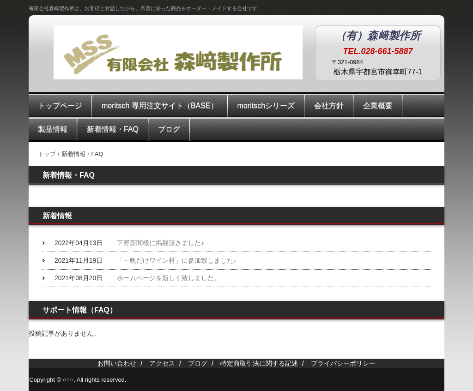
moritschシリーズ (266, 105)
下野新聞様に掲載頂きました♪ (160, 243)
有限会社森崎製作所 (167, 56)
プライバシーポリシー (343, 363)
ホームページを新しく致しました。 (168, 278)
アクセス (162, 363)
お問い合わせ (116, 363)
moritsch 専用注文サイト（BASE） (160, 105)
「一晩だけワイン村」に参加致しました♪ (176, 260)
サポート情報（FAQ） (79, 310)
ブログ (169, 129)
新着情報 (57, 216)
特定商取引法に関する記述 (259, 363)
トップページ (60, 105)
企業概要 (378, 105)
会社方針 (329, 105)
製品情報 (52, 129)
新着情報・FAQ (113, 129)
